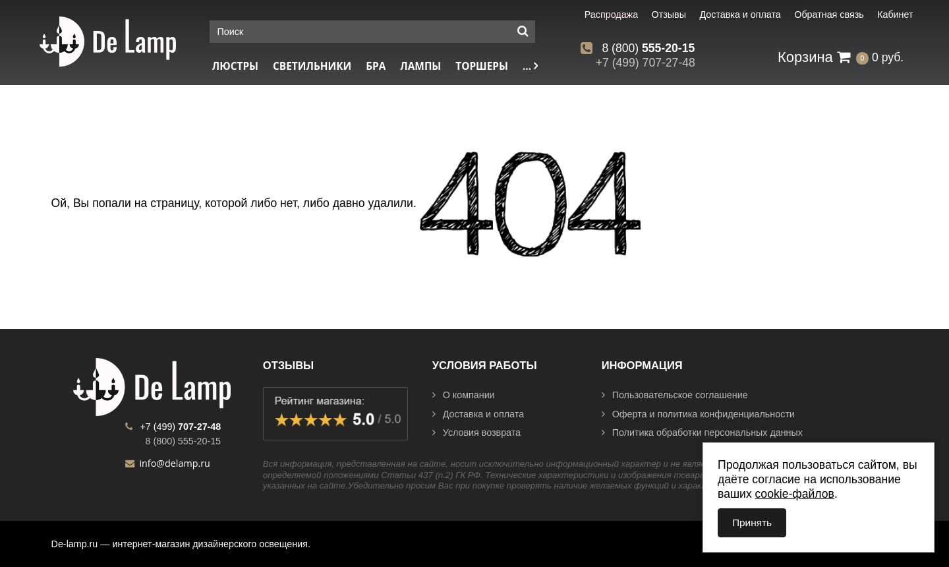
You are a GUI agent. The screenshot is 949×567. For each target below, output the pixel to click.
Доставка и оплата (478, 414)
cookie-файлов (794, 493)
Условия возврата (476, 432)
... (530, 66)
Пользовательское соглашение (675, 395)
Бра (376, 66)
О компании (463, 395)
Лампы (420, 66)
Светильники (312, 66)
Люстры (235, 66)
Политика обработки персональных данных (702, 432)
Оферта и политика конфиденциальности (698, 414)
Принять (752, 522)
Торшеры (481, 66)
